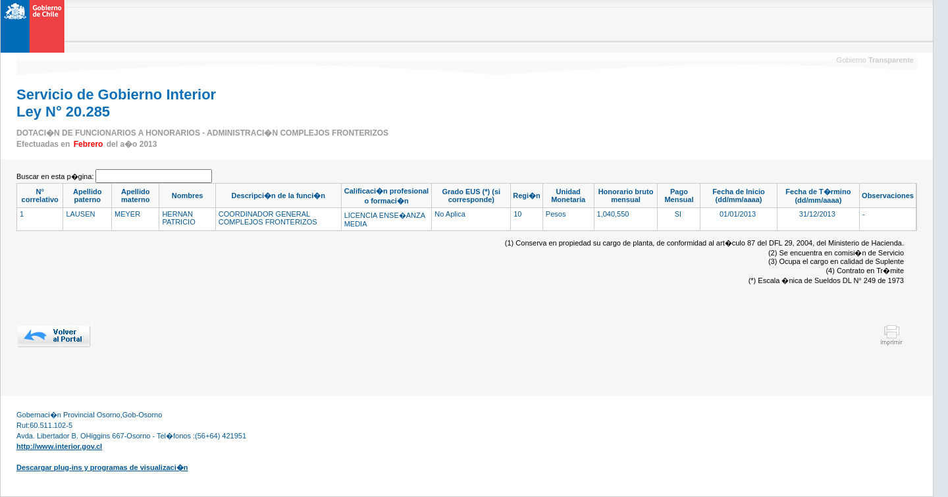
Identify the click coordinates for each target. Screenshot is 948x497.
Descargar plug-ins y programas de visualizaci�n (102, 467)
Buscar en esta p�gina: (55, 176)
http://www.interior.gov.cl (59, 446)
